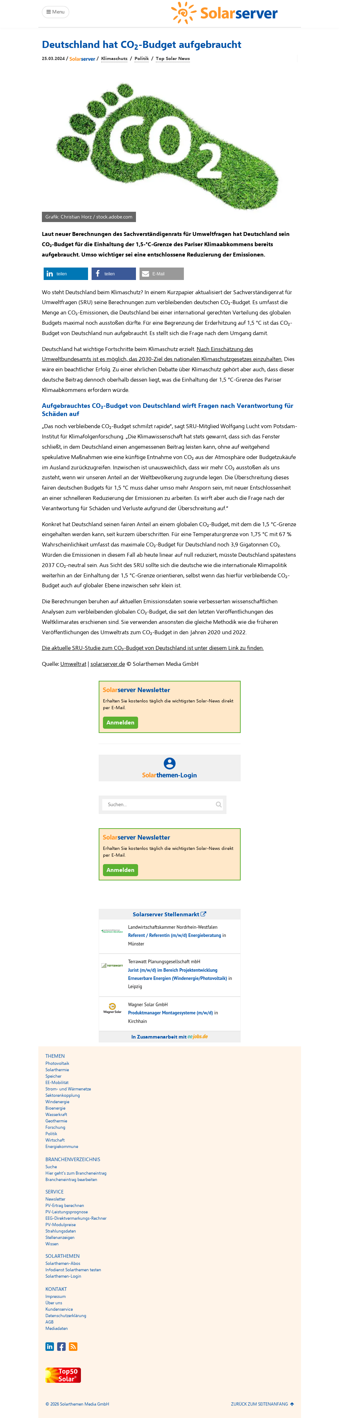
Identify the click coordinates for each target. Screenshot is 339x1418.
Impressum (55, 1296)
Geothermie (56, 1121)
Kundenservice (59, 1309)
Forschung (55, 1127)
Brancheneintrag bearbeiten (71, 1179)
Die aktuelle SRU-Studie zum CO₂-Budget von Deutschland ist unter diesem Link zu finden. (153, 648)
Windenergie (57, 1102)
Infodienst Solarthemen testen (73, 1270)
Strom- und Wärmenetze (68, 1089)
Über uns (53, 1303)
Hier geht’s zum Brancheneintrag (75, 1173)
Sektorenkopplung (62, 1095)
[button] (66, 274)
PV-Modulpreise (60, 1225)
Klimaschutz (114, 58)
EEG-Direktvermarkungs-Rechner (75, 1218)
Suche (51, 1167)
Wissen (52, 1244)
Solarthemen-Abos (62, 1263)
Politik (142, 58)
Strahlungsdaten (60, 1231)
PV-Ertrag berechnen (64, 1205)
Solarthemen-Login (63, 1276)
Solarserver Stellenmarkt (169, 914)
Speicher (53, 1076)
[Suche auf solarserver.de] (219, 804)
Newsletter (55, 1199)
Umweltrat (73, 664)
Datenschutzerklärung (65, 1316)
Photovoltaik (57, 1063)
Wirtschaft (55, 1140)
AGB (49, 1322)
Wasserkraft (56, 1114)
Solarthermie (57, 1070)
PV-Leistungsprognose (66, 1212)
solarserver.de (108, 664)
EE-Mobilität (57, 1082)
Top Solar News (173, 58)
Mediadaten (56, 1328)
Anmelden (120, 723)
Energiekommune (61, 1146)
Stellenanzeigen (60, 1237)
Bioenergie (55, 1108)
